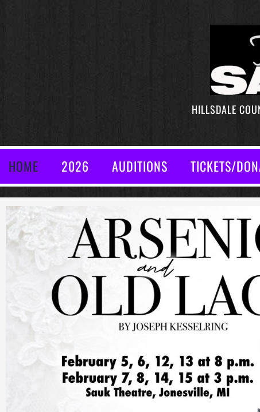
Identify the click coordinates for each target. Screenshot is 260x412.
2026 (75, 166)
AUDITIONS (140, 166)
